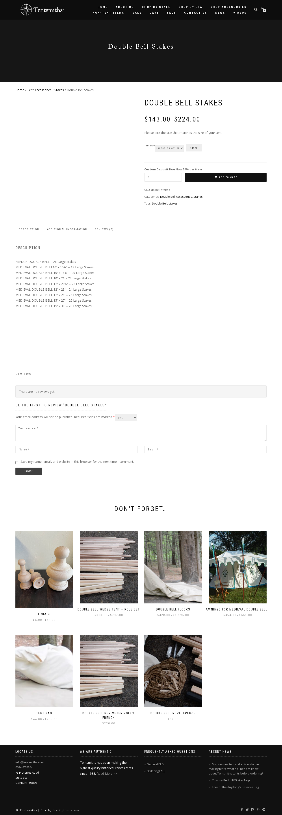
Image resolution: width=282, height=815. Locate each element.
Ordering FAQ (156, 771)
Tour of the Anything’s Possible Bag (235, 787)
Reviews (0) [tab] (104, 229)
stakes (173, 203)
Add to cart (228, 177)
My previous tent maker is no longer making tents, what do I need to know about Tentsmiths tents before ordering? (236, 768)
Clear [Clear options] (193, 148)
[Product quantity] (163, 177)
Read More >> (107, 773)
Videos (240, 12)
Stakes (59, 90)
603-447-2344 (24, 767)
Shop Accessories (228, 7)
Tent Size (149, 146)
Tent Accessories (39, 90)
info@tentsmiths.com (29, 762)
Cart (154, 12)
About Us (125, 7)
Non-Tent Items (108, 12)
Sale (137, 12)
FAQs (171, 12)
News (220, 12)
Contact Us (195, 12)
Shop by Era (190, 7)
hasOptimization (66, 810)
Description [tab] (29, 229)
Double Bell (159, 203)
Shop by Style (156, 7)
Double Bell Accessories (176, 197)
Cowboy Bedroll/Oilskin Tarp (231, 780)
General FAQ (155, 764)
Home (103, 7)
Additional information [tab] (67, 229)
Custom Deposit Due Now (173, 169)
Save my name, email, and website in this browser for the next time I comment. (77, 461)
